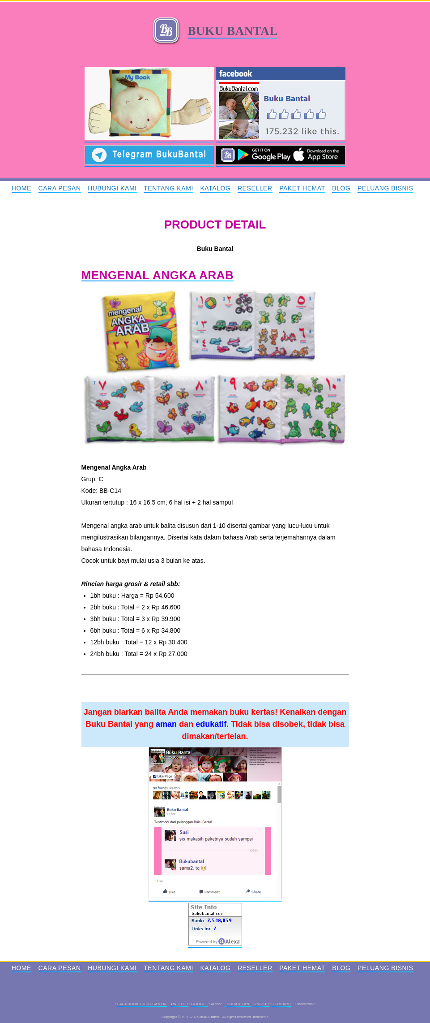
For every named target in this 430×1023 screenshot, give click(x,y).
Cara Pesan (59, 188)
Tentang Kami (168, 188)
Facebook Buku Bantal (142, 1004)
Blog (341, 188)
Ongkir (261, 1004)
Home (21, 188)
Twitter (179, 1004)
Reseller (255, 188)
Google (199, 1004)
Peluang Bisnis (385, 188)
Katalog (215, 188)
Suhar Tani (239, 1004)
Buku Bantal (233, 31)
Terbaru (281, 1004)
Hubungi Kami (112, 188)
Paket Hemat (302, 188)
